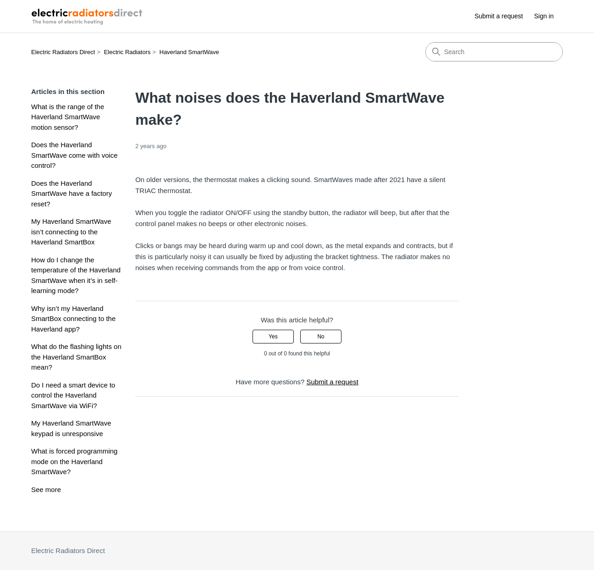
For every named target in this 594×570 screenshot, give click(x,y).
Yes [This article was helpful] (273, 336)
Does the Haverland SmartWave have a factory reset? (71, 193)
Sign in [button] (544, 16)
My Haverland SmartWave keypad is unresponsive (71, 428)
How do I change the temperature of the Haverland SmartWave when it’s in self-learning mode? (76, 275)
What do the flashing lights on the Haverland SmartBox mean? (76, 357)
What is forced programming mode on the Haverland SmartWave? (74, 461)
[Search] (494, 52)
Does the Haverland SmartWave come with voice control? (74, 155)
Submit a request (498, 16)
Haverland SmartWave (189, 52)
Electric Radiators (127, 52)
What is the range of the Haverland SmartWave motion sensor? (67, 117)
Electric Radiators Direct (63, 52)
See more (46, 489)
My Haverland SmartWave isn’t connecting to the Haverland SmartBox (71, 231)
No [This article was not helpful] (320, 336)
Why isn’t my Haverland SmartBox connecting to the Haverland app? (73, 318)
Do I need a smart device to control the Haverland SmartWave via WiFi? (73, 395)
